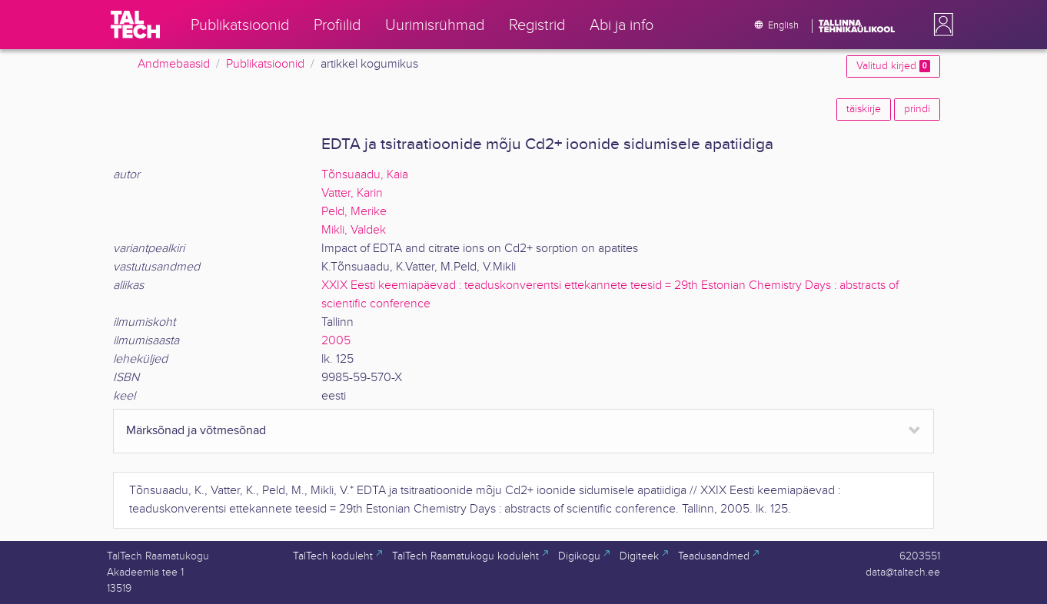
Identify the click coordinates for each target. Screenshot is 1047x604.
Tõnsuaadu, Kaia (364, 175)
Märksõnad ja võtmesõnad (196, 430)
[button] (940, 24)
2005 (336, 341)
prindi (917, 109)
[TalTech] (135, 24)
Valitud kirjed (893, 66)
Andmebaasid (174, 64)
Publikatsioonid (265, 64)
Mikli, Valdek (353, 230)
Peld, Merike (354, 211)
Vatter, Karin (352, 193)
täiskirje (863, 109)
